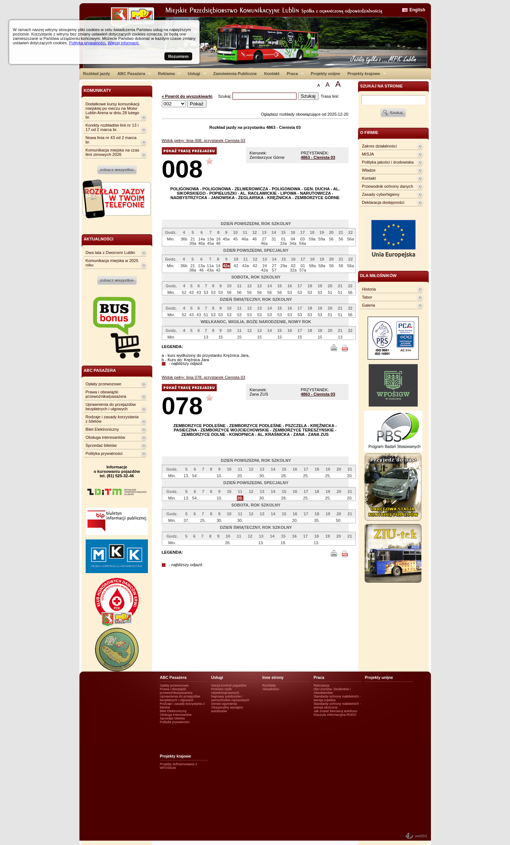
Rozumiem (178, 56)
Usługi (195, 73)
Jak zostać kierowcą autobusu (335, 711)
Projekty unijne (325, 73)
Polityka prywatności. (88, 43)
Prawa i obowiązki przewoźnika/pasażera (106, 394)
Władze (369, 170)
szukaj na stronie (381, 86)
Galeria (368, 305)
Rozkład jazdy (96, 73)
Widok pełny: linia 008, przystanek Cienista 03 (203, 140)
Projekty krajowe (365, 73)
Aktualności (271, 689)
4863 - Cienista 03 (318, 157)
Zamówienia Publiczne (235, 73)
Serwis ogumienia (224, 704)
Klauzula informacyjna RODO (335, 715)
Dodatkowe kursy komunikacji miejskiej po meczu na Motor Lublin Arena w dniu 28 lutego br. (112, 110)
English (417, 9)
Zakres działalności (379, 146)
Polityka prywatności (104, 453)
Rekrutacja (322, 685)
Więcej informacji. (123, 43)
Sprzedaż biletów (101, 445)
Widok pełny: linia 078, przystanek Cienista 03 (203, 377)
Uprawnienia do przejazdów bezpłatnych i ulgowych (111, 406)
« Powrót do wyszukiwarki (187, 96)
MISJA (368, 154)
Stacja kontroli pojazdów (229, 685)
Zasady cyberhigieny (381, 194)
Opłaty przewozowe (104, 384)
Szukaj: (225, 96)
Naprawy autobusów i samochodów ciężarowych (230, 698)
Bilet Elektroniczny (102, 429)
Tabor (367, 297)
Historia (369, 289)
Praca (293, 73)
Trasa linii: (330, 96)
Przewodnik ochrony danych (387, 186)
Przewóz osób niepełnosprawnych (225, 691)
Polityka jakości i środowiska (388, 162)
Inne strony (273, 677)
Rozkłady (269, 685)
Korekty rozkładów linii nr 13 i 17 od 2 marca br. (112, 127)
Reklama (168, 73)
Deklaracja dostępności (383, 202)
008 (182, 169)
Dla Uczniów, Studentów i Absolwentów (332, 691)
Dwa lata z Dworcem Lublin (110, 252)
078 (182, 405)
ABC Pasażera (132, 73)
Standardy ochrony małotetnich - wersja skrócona (337, 705)
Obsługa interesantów (105, 437)
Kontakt (272, 73)
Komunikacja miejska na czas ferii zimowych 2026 (112, 152)
